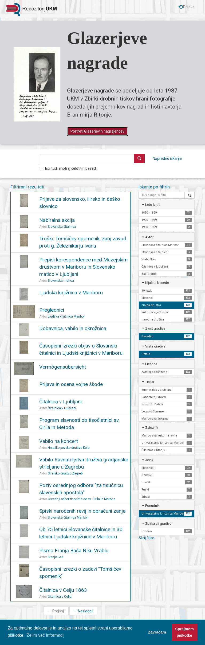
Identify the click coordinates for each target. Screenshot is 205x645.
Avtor (149, 237)
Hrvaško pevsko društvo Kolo (68, 448)
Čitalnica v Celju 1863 (63, 590)
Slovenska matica (61, 281)
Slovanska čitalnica (62, 227)
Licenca (151, 364)
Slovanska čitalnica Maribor (68, 517)
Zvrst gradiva (155, 328)
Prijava (187, 7)
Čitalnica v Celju (60, 596)
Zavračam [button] (157, 632)
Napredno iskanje (167, 158)
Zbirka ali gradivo (158, 524)
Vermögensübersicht (62, 367)
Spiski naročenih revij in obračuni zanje (82, 511)
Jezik (149, 460)
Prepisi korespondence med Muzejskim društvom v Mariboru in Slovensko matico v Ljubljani (83, 267)
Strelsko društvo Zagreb (65, 473)
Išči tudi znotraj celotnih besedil (68, 168)
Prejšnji (56, 611)
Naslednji (83, 611)
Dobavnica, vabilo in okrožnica (72, 328)
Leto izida (152, 205)
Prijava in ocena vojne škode (71, 384)
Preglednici (51, 310)
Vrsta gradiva (155, 346)
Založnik (151, 428)
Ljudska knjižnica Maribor (66, 316)
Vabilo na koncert (58, 441)
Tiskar (149, 382)
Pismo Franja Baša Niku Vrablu (73, 550)
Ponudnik (152, 506)
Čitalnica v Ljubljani (60, 402)
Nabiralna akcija (57, 220)
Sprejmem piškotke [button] (184, 632)
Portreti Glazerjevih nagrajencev (97, 131)
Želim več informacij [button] (45, 635)
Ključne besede (157, 283)
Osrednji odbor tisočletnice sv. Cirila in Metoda (81, 499)
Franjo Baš (55, 557)
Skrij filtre (146, 538)
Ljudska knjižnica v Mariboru (71, 292)
